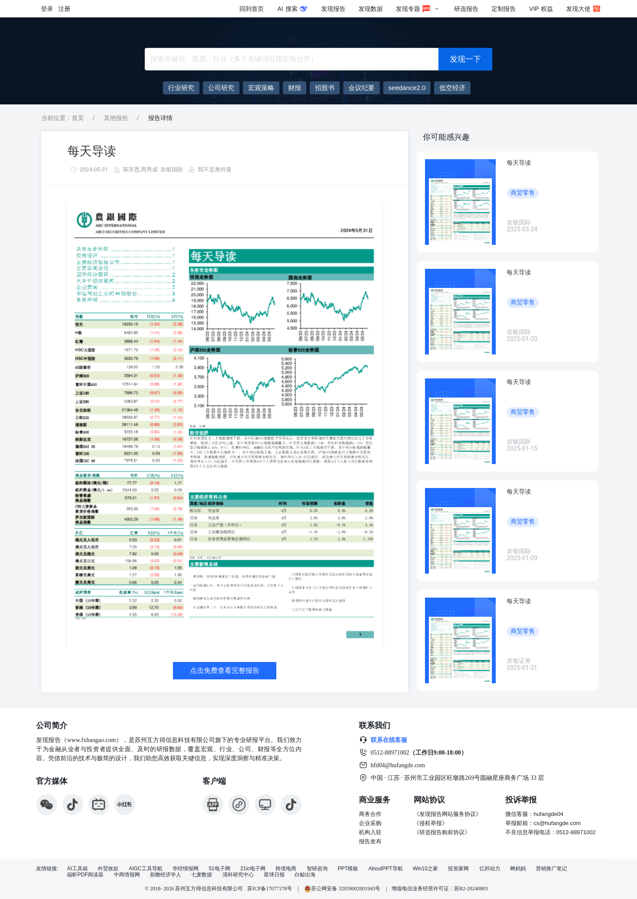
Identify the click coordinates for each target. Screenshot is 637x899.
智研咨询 (317, 869)
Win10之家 (425, 869)
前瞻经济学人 (165, 875)
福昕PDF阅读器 (85, 875)
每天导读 (91, 151)
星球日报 (274, 875)
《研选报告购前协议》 (442, 832)
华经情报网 (186, 869)
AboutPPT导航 (385, 869)
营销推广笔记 (551, 869)
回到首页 (251, 8)
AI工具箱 (77, 869)
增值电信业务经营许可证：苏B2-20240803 (439, 889)
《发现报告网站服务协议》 (447, 814)
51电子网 (219, 869)
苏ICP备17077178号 (269, 889)
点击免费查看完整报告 (224, 670)
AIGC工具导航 (145, 869)
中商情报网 (127, 875)
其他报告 (116, 117)
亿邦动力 (489, 869)
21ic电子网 (252, 869)
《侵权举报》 (431, 823)
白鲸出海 (305, 875)
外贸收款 (108, 869)
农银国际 (171, 169)
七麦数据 (201, 875)
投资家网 (458, 869)
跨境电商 (285, 869)
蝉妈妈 (518, 869)
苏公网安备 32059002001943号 (343, 889)
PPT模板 (348, 869)
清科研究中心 (238, 875)
